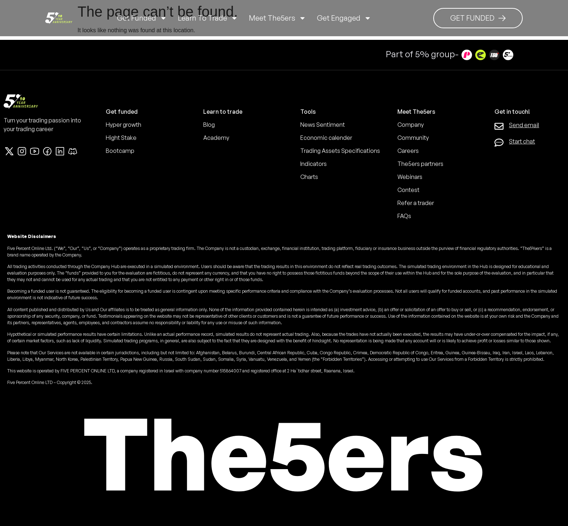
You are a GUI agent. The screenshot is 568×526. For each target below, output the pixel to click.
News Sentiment (322, 124)
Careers (408, 150)
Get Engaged (344, 18)
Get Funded (142, 18)
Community (413, 137)
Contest (408, 189)
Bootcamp (120, 150)
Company (410, 124)
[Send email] (499, 126)
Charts (309, 176)
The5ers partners (420, 163)
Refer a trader (415, 202)
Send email (524, 125)
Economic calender (326, 137)
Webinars (409, 176)
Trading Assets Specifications (340, 150)
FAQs (404, 216)
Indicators (313, 163)
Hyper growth (123, 124)
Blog (209, 124)
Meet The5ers (277, 18)
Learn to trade (208, 18)
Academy (216, 137)
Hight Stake (121, 137)
